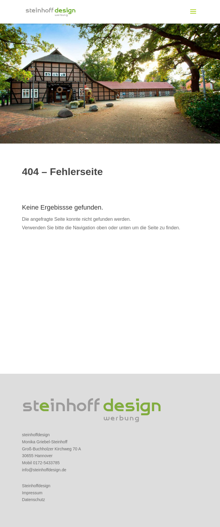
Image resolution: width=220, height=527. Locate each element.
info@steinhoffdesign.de (44, 469)
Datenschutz (33, 499)
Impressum (32, 492)
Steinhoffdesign (36, 485)
